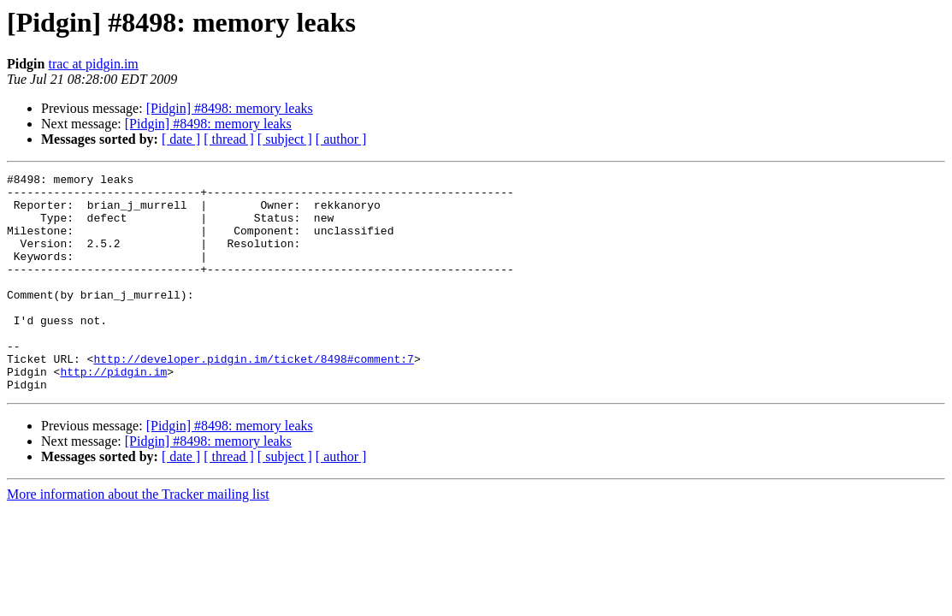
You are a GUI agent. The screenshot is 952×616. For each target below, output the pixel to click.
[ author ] (341, 139)
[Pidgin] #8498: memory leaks (229, 108)
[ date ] (181, 139)
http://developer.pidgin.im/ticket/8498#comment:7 (253, 397)
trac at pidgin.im (93, 63)
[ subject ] (284, 139)
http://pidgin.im (113, 412)
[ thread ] (229, 139)
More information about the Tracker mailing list (138, 537)
